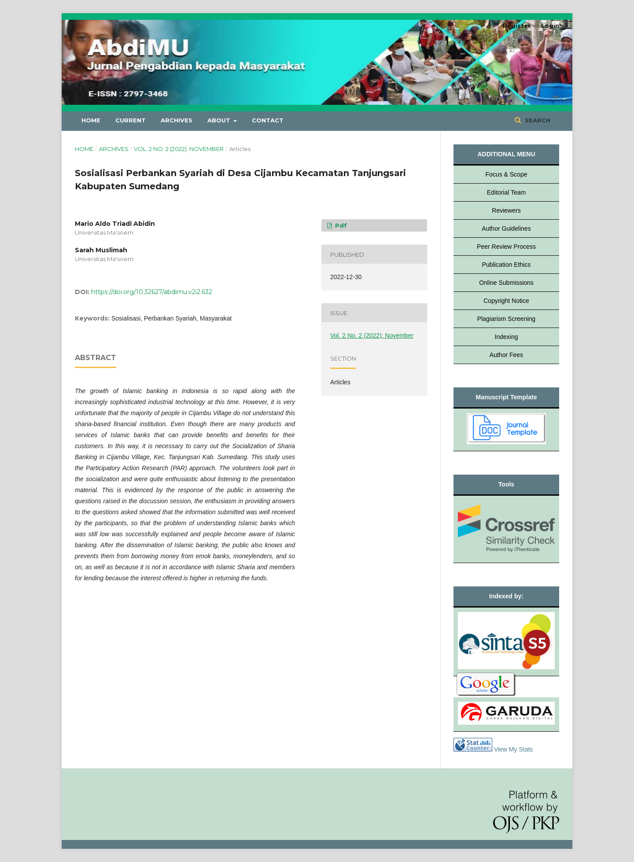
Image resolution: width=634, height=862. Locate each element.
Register (517, 25)
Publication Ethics (506, 264)
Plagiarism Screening (506, 318)
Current (130, 120)
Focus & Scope (506, 174)
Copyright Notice (506, 300)
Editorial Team (506, 192)
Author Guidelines (506, 228)
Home (90, 120)
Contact (268, 120)
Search (536, 120)
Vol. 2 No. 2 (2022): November (179, 148)
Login (550, 25)
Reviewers (506, 210)
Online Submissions (506, 282)
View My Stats (513, 749)
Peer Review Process (506, 246)
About (219, 120)
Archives (176, 120)
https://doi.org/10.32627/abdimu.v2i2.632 (151, 292)
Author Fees (506, 354)
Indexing (506, 336)
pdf (340, 225)
